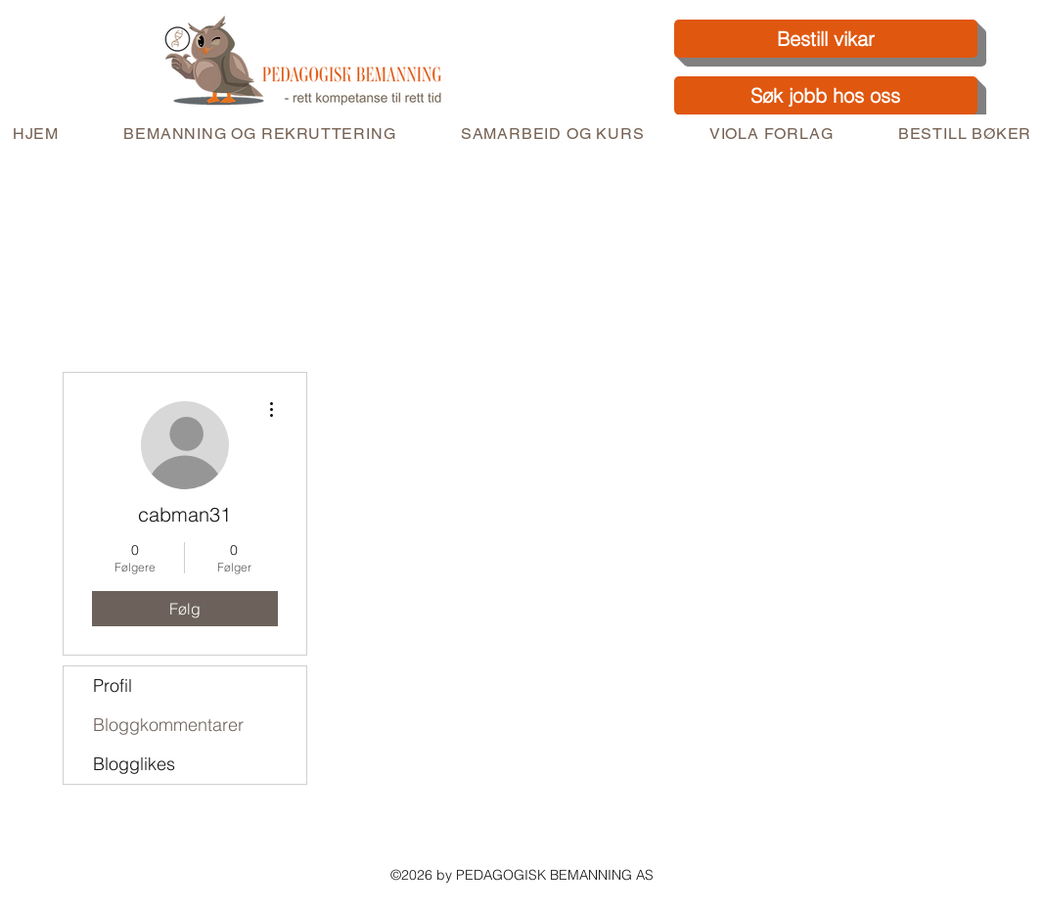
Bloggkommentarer (168, 724)
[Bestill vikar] (825, 39)
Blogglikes (134, 763)
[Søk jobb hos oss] (825, 95)
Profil (112, 685)
